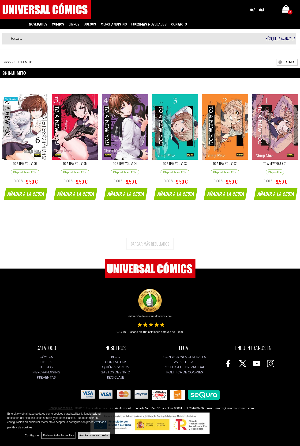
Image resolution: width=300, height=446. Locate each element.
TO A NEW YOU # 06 (25, 163)
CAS (252, 10)
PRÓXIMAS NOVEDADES (149, 24)
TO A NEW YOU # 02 (225, 163)
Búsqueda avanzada (280, 38)
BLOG (115, 357)
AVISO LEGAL (184, 362)
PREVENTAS (46, 377)
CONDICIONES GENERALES (184, 357)
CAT (261, 10)
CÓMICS (58, 24)
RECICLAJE (115, 377)
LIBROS (74, 24)
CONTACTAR (115, 362)
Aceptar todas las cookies (93, 435)
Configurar (32, 435)
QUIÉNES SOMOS (115, 367)
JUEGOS (90, 24)
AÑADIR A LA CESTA (26, 194)
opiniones (151, 332)
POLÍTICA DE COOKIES (184, 372)
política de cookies (19, 427)
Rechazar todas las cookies (58, 435)
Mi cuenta (273, 9)
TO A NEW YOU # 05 (75, 163)
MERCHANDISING (114, 24)
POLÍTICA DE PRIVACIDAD (185, 367)
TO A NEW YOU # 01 (274, 163)
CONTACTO (179, 24)
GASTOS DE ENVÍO (115, 372)
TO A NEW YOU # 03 (175, 163)
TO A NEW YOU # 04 (125, 163)
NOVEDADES (38, 24)
